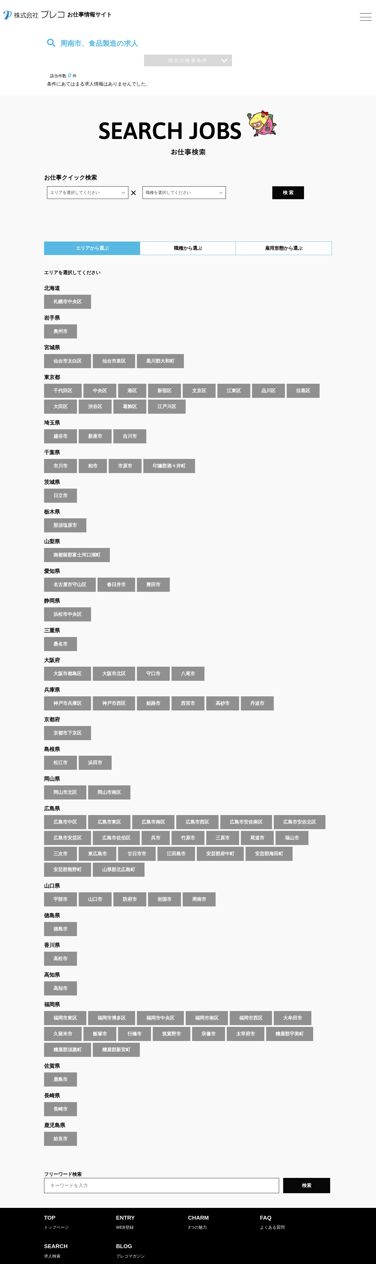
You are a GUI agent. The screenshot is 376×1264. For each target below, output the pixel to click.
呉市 (155, 822)
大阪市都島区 (67, 658)
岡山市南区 (109, 777)
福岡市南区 (207, 1002)
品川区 (268, 375)
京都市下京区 (67, 717)
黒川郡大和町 (160, 345)
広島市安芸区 (67, 822)
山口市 (95, 883)
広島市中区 (65, 806)
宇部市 (60, 883)
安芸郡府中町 (220, 838)
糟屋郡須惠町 (67, 1034)
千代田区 (62, 375)
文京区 (199, 375)
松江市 (60, 747)
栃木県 (52, 496)
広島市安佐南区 (246, 806)
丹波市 (257, 687)
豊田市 (153, 569)
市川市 (60, 450)
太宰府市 (245, 1018)
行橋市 (134, 1018)
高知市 (60, 972)
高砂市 (223, 687)
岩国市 (164, 883)
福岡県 (52, 989)
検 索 (315, 177)
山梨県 (52, 526)
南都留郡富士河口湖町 (76, 539)
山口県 (52, 871)
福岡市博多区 (112, 1002)
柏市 (93, 450)
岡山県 (52, 764)
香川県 (52, 930)
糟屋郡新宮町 (116, 1034)
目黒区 (303, 375)
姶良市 (60, 1123)
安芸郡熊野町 (67, 854)
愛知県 (52, 556)
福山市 (292, 822)
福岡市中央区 (160, 1002)
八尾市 (188, 658)
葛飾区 (130, 391)
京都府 (52, 704)
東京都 (52, 362)
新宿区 (164, 375)
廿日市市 (136, 838)
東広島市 (97, 838)
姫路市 (153, 687)
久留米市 (62, 1018)
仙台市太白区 (67, 345)
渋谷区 (95, 391)
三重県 (52, 615)
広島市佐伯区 (116, 822)
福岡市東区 (65, 1002)
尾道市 (257, 822)
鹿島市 (60, 1064)
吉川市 (130, 420)
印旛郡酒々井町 (169, 450)
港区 (132, 375)
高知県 (52, 960)
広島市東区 (109, 806)
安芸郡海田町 (269, 838)
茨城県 (52, 467)
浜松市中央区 (67, 598)
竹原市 (188, 822)
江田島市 (176, 838)
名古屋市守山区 (69, 569)
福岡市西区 (251, 1002)
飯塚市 (100, 1018)
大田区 (60, 391)
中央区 (100, 375)
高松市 (60, 943)
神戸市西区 (114, 687)
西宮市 (188, 687)
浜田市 (95, 747)
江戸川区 (166, 391)
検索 (306, 1170)
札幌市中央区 (67, 286)
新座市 (95, 420)
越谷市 (60, 420)
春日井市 (116, 569)
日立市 (60, 480)
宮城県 (52, 332)
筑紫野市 (171, 1018)
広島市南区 (153, 806)
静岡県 (52, 586)
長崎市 (60, 1093)
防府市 (130, 883)
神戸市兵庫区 (67, 687)
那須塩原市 (65, 509)
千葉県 (52, 437)
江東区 (234, 375)
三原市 (223, 822)
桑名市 (60, 628)
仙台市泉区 (114, 345)
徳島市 (60, 913)
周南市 (199, 883)
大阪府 (52, 645)
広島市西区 (197, 806)
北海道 (52, 273)
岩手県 (52, 303)
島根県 (52, 734)
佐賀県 (52, 1051)
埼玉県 (52, 407)
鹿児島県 (54, 1110)
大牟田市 (292, 1002)
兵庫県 (52, 675)
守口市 (153, 658)
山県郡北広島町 (118, 854)
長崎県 (52, 1080)
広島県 (52, 793)
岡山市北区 (65, 777)
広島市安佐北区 (299, 806)
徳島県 (52, 900)
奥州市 (60, 316)
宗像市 (209, 1018)
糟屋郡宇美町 (290, 1018)
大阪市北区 (114, 658)
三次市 (60, 838)
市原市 (125, 450)
